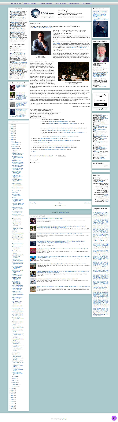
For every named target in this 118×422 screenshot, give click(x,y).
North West (100, 275)
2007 (12, 405)
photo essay (100, 284)
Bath (94, 219)
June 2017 (14, 376)
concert (107, 239)
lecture (97, 263)
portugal (98, 285)
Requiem (14, 197)
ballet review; (106, 216)
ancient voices (105, 214)
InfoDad (106, 201)
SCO (107, 293)
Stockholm (95, 300)
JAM (94, 262)
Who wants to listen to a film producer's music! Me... (18, 154)
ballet (96, 216)
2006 (12, 406)
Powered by (100, 109)
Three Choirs (102, 305)
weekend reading (99, 310)
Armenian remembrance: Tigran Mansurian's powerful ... (17, 267)
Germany (106, 253)
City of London (102, 236)
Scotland (95, 294)
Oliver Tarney (101, 124)
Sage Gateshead (105, 292)
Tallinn (94, 302)
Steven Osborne (72, 47)
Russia (105, 291)
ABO (94, 213)
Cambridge (95, 232)
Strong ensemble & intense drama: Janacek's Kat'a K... (17, 263)
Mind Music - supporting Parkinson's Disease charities (17, 180)
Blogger (65, 418)
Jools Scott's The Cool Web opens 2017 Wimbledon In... (18, 204)
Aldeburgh (95, 214)
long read (99, 266)
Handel (100, 259)
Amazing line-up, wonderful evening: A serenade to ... (18, 163)
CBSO (105, 232)
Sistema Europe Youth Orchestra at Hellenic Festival (17, 185)
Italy (105, 261)
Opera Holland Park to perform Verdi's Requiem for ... (18, 327)
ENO (94, 249)
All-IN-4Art (100, 214)
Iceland (104, 259)
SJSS (98, 295)
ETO (104, 249)
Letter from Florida (100, 264)
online (102, 277)
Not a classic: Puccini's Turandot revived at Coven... (17, 303)
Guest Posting (46, 27)
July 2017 (14, 152)
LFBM (105, 264)
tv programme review (99, 307)
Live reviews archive (60, 3)
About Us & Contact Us (30, 3)
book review (105, 222)
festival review (98, 251)
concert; (107, 240)
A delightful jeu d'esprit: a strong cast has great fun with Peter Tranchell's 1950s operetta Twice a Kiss (59, 233)
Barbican (98, 218)
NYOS (94, 277)
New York (98, 272)
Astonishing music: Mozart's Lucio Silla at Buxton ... (18, 312)
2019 (12, 137)
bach (94, 216)
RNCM (107, 289)
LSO (105, 266)
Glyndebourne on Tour (97, 256)
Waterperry (103, 309)
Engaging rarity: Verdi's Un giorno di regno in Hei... (17, 169)
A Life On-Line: (103, 212)
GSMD (94, 258)
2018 (12, 139)
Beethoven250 (100, 221)
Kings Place (103, 262)
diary (107, 244)
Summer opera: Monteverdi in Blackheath (17, 345)
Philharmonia (95, 284)
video (107, 308)
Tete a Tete (104, 302)
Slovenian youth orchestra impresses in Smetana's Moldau (50, 218)
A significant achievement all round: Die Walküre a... (18, 334)
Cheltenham (99, 235)
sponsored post (101, 299)
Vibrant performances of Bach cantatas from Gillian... (17, 298)
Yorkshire (99, 315)
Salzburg (94, 293)
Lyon (107, 266)
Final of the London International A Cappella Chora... (17, 365)
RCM (107, 287)
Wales (98, 309)
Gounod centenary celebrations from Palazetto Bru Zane (16, 282)
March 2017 (15, 382)
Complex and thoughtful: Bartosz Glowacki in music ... (17, 349)
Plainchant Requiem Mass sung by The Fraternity (58, 130)
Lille (97, 265)
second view (105, 294)
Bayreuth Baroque (99, 219)
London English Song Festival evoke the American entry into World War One (55, 140)
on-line (99, 277)
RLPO (104, 289)
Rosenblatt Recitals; (97, 291)
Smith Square (105, 295)
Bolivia (100, 222)
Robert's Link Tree (16, 3)
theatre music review (104, 304)
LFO (107, 264)
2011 (12, 397)
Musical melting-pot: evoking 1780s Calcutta (17, 260)
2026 (12, 124)
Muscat (102, 269)
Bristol (101, 223)
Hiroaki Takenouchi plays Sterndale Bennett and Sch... (17, 157)
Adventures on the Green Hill (101, 213)
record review (101, 288)
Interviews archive (87, 3)
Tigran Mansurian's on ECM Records (54, 149)
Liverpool (100, 265)
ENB (100, 247)
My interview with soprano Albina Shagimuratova (62, 136)
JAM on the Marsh (16, 352)
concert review (39, 27)
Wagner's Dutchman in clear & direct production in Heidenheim (63, 123)
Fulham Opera (105, 252)
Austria (104, 215)
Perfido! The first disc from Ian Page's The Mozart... (17, 286)
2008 (12, 403)
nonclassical (103, 274)
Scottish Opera (100, 294)
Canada (99, 232)
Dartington (98, 244)
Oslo (107, 281)
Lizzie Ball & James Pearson (100, 136)
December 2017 (15, 142)
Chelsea (94, 235)
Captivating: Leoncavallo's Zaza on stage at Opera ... (17, 239)
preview (95, 287)
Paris (100, 283)
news (107, 272)
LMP (104, 265)
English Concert (105, 247)
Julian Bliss (102, 157)
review (94, 289)
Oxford (94, 282)
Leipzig (94, 264)
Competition (100, 239)
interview (95, 261)
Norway (102, 276)
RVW (107, 291)
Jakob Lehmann (102, 155)
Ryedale (94, 292)
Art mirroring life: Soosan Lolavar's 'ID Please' (17, 212)
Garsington (98, 254)
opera (107, 277)
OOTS (104, 277)
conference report (96, 241)
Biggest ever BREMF (16, 160)
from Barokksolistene (73, 132)
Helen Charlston (104, 118)
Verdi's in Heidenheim (58, 121)
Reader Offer (95, 288)
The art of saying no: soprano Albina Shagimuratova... (16, 220)
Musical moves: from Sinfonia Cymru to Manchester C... (16, 172)
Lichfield (94, 265)
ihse (107, 259)
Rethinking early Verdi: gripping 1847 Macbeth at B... (18, 319)
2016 (12, 388)
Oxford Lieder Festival (100, 282)
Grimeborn (106, 257)
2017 (12, 141)
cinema (98, 236)
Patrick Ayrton (102, 147)
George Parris (102, 135)
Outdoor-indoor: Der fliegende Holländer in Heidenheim (17, 176)
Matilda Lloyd (101, 158)
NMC (100, 274)
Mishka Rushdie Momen (102, 148)
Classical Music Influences (98, 76)
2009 (12, 401)
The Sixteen (97, 304)
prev (107, 285)
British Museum (105, 223)
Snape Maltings (96, 296)
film (101, 251)
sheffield (94, 295)
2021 (12, 133)
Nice (98, 274)
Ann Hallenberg (104, 145)
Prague (102, 285)
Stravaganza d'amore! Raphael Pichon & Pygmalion (16, 278)
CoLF (107, 237)
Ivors (107, 261)
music (105, 269)
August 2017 (15, 150)
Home (34, 151)
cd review (99, 234)
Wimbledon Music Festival (98, 314)
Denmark (103, 244)
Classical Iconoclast (106, 195)
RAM (105, 287)
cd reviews (106, 234)
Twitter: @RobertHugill (46, 3)
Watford (107, 309)
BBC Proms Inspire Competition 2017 (16, 342)
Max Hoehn (100, 120)
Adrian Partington (102, 115)
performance (105, 283)
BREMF (94, 223)
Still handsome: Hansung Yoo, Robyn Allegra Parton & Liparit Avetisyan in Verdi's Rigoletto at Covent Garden (61, 263)
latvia (107, 262)
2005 (12, 408)
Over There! (14, 231)
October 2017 (15, 146)
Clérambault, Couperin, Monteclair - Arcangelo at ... (18, 216)
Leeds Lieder (105, 263)
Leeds (100, 263)
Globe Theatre (96, 255)
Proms (51, 27)
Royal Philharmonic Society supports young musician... (17, 256)
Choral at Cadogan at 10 (17, 236)
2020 (12, 135)
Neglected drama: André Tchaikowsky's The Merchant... (17, 224)
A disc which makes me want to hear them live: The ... (17, 208)
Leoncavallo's (42, 142)
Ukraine (105, 307)
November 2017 (15, 144)
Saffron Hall (99, 292)
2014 (12, 392)
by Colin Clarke (103, 228)
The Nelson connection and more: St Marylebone (17, 233)
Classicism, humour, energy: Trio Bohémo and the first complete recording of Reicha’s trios (57, 279)
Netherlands (101, 271)
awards (107, 215)
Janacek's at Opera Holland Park (59, 147)
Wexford (97, 311)
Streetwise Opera (105, 300)
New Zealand (103, 272)
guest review (105, 258)
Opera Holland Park (97, 278)
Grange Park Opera (98, 257)
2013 (12, 393)
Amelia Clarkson (102, 138)
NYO (107, 276)
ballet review (100, 216)
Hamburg (94, 259)
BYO (98, 231)
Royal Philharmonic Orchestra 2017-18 (16, 195)
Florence (101, 252)
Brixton (97, 225)
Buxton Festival (103, 227)
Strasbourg (99, 300)
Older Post (87, 203)
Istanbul (102, 261)
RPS (102, 291)
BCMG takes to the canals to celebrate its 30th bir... (17, 362)
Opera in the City (15, 242)
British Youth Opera (97, 224)
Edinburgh (98, 246)
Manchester (98, 268)
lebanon (94, 263)
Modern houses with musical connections (17, 292)
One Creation (15, 192)
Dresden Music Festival (102, 245)
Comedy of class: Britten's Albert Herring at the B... (17, 315)
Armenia (98, 215)
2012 (12, 395)
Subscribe (101, 104)
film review (105, 251)
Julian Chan (99, 134)
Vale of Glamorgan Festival (99, 308)
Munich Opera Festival (97, 269)
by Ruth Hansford (100, 230)
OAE (96, 277)
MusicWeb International (103, 197)
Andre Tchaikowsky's (51, 138)
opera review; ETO (100, 281)
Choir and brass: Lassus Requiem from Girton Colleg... (17, 252)
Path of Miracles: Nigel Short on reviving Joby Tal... (17, 373)
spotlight (106, 299)
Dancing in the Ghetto (16, 190)
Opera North (96, 279)
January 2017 (15, 386)
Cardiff (102, 232)
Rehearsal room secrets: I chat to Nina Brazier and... (17, 323)
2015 (12, 390)
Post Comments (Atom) (63, 212)
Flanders (97, 252)
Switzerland (106, 301)
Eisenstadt (95, 247)
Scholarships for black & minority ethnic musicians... (17, 248)
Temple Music (98, 302)
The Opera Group (100, 303)
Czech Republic (105, 243)
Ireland (99, 261)
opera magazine (105, 278)
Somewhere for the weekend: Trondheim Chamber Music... (17, 355)
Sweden (101, 301)
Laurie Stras (96, 151)
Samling (98, 293)
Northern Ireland (96, 276)
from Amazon (100, 181)
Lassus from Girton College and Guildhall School (54, 145)
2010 (12, 399)
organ (105, 281)
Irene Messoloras (102, 117)
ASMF (101, 215)
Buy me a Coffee (102, 86)
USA (107, 307)
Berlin (107, 221)
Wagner (94, 309)
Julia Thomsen (102, 123)
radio (103, 287)
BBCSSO (106, 220)
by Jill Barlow (101, 229)
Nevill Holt (106, 271)
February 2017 (15, 384)
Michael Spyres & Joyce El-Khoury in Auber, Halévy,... (17, 271)
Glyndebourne (105, 255)
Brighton (98, 223)
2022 (12, 131)
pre (105, 285)
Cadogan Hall (105, 231)
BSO (104, 225)
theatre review (96, 305)
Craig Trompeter (97, 131)
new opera (95, 272)
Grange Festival (105, 256)
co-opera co (103, 237)
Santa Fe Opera (103, 293)
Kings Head (97, 262)
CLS (97, 237)
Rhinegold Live (98, 289)
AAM (107, 212)
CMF (99, 237)
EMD (98, 247)
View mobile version (60, 206)
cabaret (100, 231)
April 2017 (14, 380)
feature (103, 250)
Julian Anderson (56, 43)
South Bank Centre (103, 297)
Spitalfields (95, 299)
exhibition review (98, 250)
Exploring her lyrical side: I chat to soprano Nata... (17, 275)
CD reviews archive (74, 3)
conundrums (102, 241)
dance (94, 244)
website (94, 310)
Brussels (101, 225)
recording (106, 288)
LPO (103, 266)
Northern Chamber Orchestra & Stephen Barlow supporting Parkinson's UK (65, 128)
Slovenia (101, 295)
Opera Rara (102, 279)
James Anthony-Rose (98, 141)
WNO (104, 314)
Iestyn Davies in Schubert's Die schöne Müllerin (17, 309)
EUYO (94, 250)
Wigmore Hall (96, 313)
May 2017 (14, 378)
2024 (12, 128)
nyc (105, 276)
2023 (12, 130)
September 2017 (15, 148)
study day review (96, 301)
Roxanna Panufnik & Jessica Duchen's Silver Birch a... (17, 228)
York (96, 315)
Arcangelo (95, 215)
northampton (106, 275)
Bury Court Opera (96, 227)
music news (101, 270)
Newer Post (33, 203)
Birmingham (95, 222)
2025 (12, 126)
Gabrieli (94, 253)
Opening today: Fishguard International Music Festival (17, 200)
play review (106, 284)
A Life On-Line (96, 212)
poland (94, 285)
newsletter (95, 274)
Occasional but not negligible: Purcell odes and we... (17, 369)
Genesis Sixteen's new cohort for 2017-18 (17, 289)
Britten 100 (103, 224)
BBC (35, 27)
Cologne (94, 239)
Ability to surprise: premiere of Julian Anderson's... (17, 166)
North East (95, 275)
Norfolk (106, 274)
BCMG (94, 221)
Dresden (94, 245)
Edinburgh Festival (104, 246)
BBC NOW (102, 220)
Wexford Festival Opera (103, 311)
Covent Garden (98, 243)
